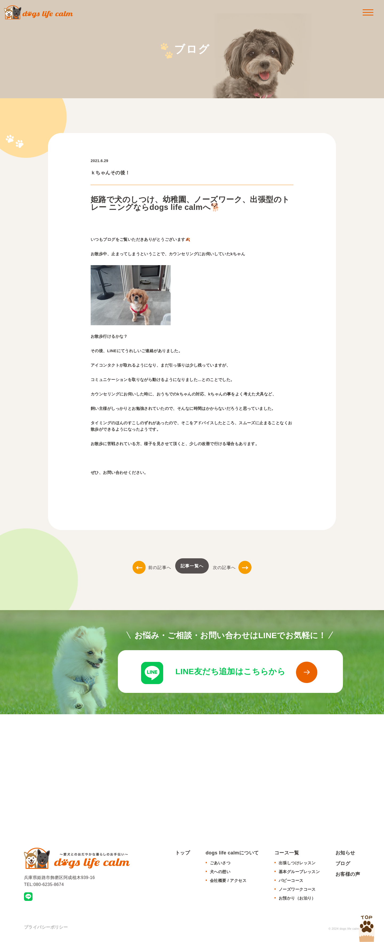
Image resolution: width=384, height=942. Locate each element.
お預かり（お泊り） (297, 898)
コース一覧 (286, 853)
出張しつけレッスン (297, 863)
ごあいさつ (220, 863)
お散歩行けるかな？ (109, 336)
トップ (182, 853)
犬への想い (220, 872)
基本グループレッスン (299, 872)
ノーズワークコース (297, 889)
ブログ (342, 863)
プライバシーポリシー (46, 927)
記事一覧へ (192, 566)
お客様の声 (347, 874)
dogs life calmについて (232, 853)
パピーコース (291, 880)
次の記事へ (232, 567)
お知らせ (345, 853)
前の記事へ (152, 567)
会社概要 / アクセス (228, 880)
